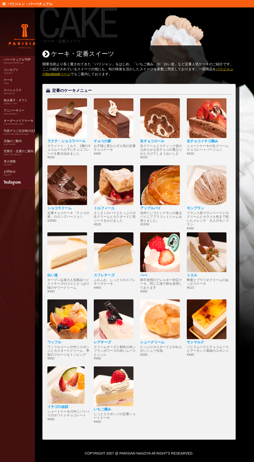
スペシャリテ (13, 87)
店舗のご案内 (13, 138)
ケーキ (8, 77)
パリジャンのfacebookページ (90, 74)
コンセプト (11, 67)
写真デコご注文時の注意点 (21, 128)
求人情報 (10, 159)
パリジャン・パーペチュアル (29, 4)
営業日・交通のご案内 (18, 148)
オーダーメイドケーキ (18, 118)
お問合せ (10, 169)
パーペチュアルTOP (17, 57)
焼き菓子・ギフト (16, 98)
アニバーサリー (14, 108)
